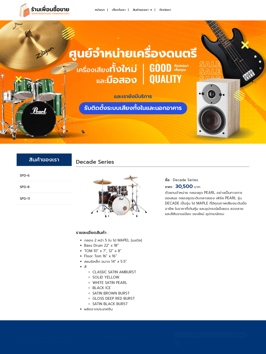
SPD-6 (25, 175)
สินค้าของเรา (142, 10)
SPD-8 (25, 186)
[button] (20, 82)
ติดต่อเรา (165, 10)
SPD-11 (25, 198)
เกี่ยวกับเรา (119, 10)
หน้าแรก (100, 10)
